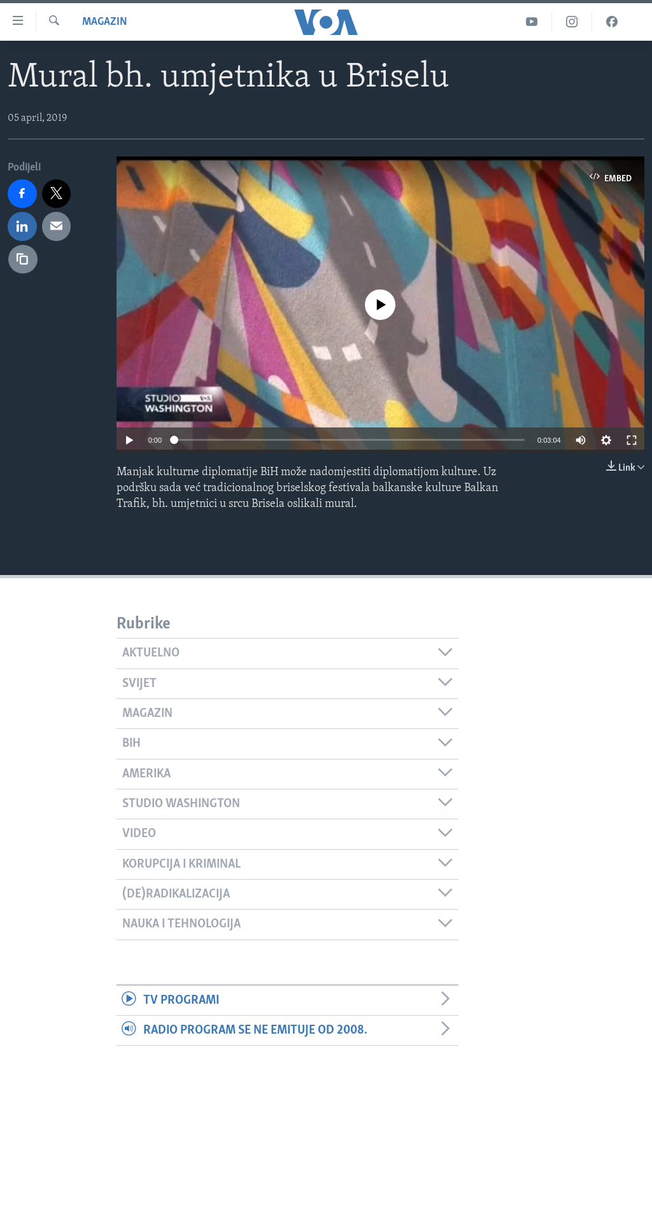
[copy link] (23, 259)
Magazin (104, 22)
